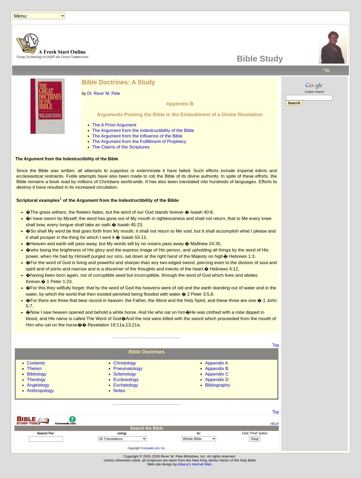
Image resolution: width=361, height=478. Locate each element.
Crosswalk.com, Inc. (153, 448)
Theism (34, 368)
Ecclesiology (125, 379)
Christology (124, 363)
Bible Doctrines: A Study (118, 82)
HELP (275, 424)
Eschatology (125, 385)
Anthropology (40, 390)
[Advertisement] (314, 192)
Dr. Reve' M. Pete (103, 93)
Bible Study (260, 58)
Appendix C (217, 374)
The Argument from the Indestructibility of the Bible (143, 130)
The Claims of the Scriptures (121, 147)
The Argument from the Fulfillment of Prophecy (139, 141)
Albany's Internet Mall (194, 464)
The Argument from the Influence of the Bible (137, 135)
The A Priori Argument (114, 124)
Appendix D (217, 379)
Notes (119, 390)
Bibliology (36, 374)
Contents (36, 363)
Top (275, 345)
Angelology (38, 385)
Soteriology (124, 374)
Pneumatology (127, 368)
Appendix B (216, 368)
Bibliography (217, 385)
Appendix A (216, 363)
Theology (36, 379)
